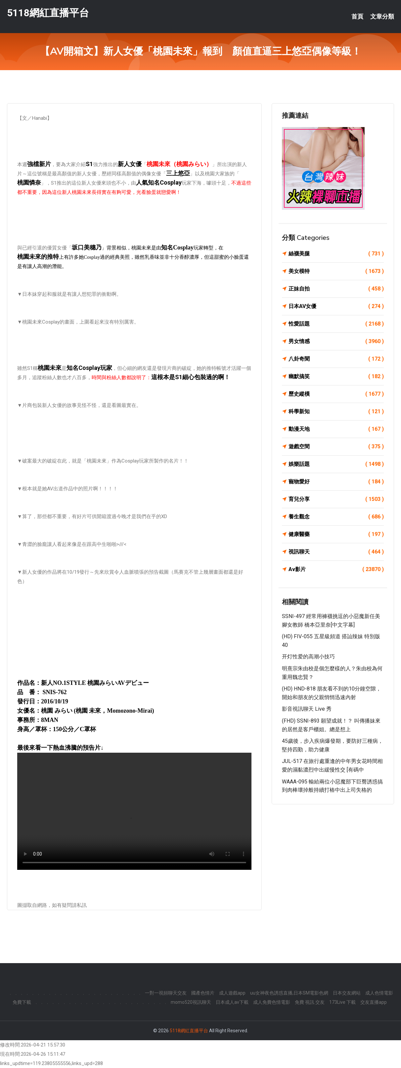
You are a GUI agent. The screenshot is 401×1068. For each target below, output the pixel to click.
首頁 (357, 16)
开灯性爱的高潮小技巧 (308, 656)
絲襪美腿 (336, 253)
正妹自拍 (336, 288)
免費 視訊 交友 (310, 1002)
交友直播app (373, 1002)
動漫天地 (336, 429)
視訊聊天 (336, 551)
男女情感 (336, 341)
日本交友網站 (347, 993)
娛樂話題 (336, 464)
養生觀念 (336, 516)
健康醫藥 (336, 534)
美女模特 (336, 271)
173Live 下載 (342, 1002)
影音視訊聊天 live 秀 (307, 709)
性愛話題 (336, 324)
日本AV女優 (336, 306)
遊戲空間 (336, 446)
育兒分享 (336, 499)
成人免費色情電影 (271, 1002)
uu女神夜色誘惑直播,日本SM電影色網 (289, 993)
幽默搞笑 (336, 376)
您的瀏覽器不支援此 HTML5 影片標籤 (134, 811)
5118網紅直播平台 (48, 13)
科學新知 (336, 411)
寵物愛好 (336, 481)
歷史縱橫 (336, 394)
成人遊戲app (232, 993)
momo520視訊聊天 (191, 1002)
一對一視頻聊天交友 (166, 993)
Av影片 (336, 569)
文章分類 (382, 16)
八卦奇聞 (336, 359)
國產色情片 (202, 993)
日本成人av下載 (232, 1002)
